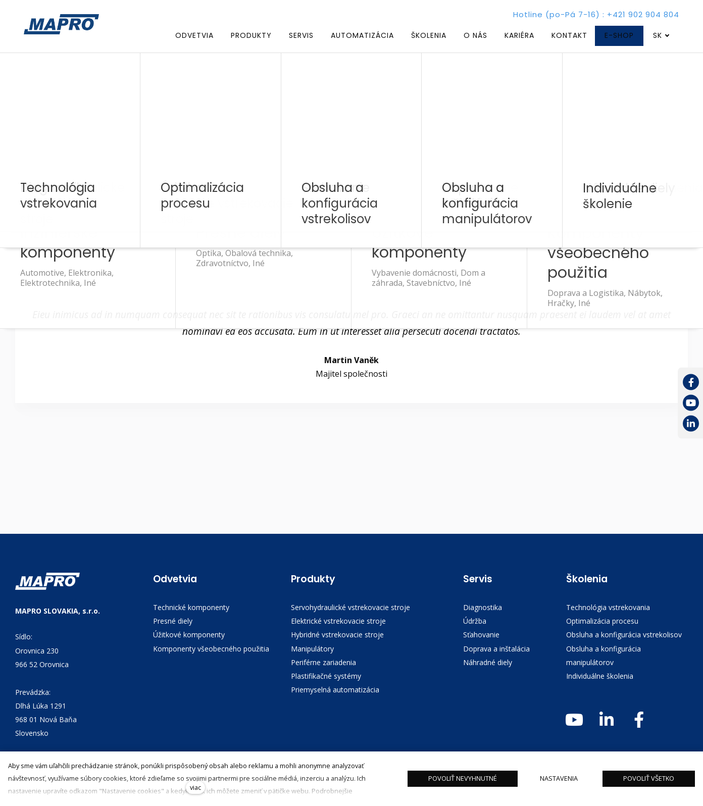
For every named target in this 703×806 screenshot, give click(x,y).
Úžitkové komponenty (189, 636)
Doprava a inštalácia (496, 649)
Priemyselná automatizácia (335, 691)
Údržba (474, 622)
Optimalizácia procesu (602, 622)
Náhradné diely (487, 664)
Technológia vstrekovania (608, 608)
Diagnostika (482, 608)
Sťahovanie (481, 636)
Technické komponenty (191, 608)
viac (195, 787)
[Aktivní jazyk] (661, 35)
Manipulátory (312, 649)
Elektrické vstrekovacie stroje (338, 622)
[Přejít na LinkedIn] (691, 424)
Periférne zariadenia (323, 664)
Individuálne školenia (599, 677)
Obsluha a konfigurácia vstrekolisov (624, 636)
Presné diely (172, 622)
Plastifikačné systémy (326, 677)
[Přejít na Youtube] (691, 403)
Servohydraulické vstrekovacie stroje (350, 608)
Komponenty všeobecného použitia (211, 649)
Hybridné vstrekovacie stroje (337, 636)
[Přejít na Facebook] (691, 382)
